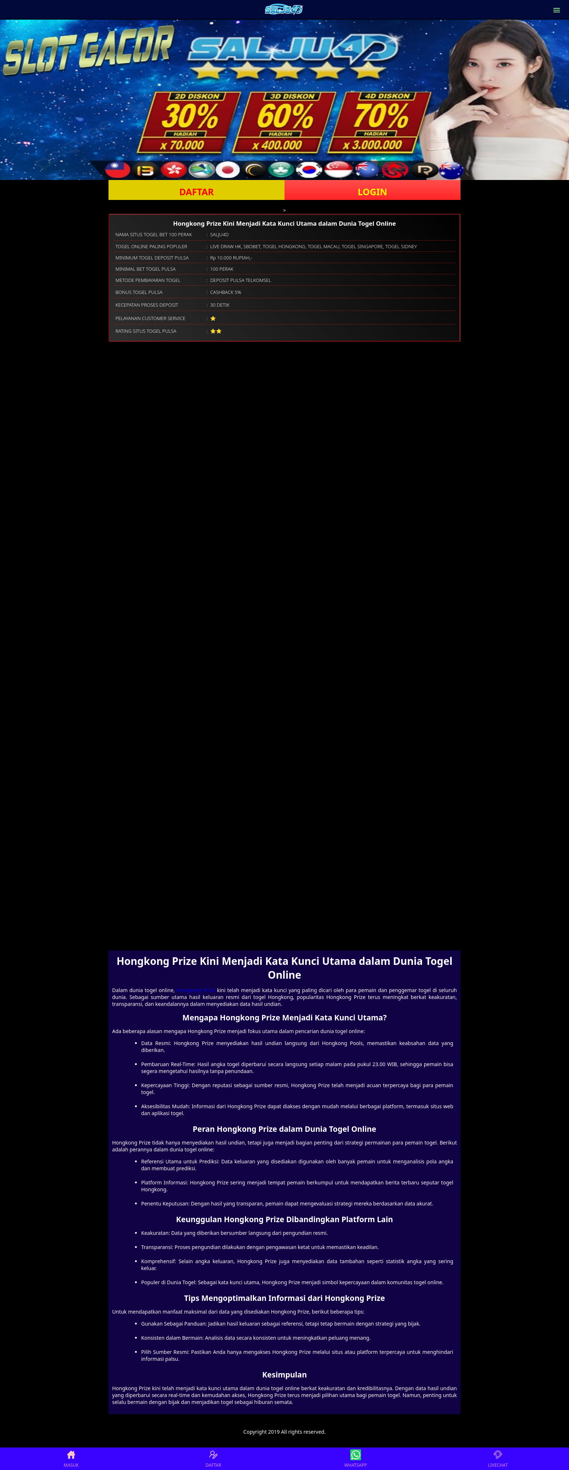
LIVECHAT (498, 1458)
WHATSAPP (355, 1458)
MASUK (71, 1458)
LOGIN (372, 191)
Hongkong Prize (196, 990)
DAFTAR (196, 191)
